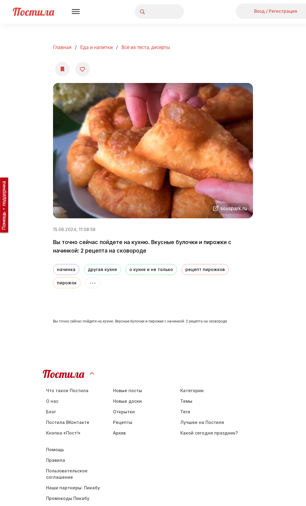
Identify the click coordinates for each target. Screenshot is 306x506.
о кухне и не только (151, 269)
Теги (185, 411)
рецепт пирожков (205, 269)
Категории (192, 390)
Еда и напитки (96, 47)
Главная (62, 47)
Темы (186, 401)
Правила (55, 460)
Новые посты (127, 390)
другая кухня (102, 269)
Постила (33, 11)
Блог (51, 411)
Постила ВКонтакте (67, 422)
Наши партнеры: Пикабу (73, 487)
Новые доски (127, 401)
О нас (52, 401)
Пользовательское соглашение (67, 474)
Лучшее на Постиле (202, 422)
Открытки (124, 411)
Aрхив (119, 432)
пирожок (67, 282)
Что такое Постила (67, 390)
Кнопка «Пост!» (63, 432)
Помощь (55, 449)
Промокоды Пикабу (67, 498)
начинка (66, 269)
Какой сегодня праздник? (209, 432)
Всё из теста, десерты (145, 47)
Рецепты (122, 422)
